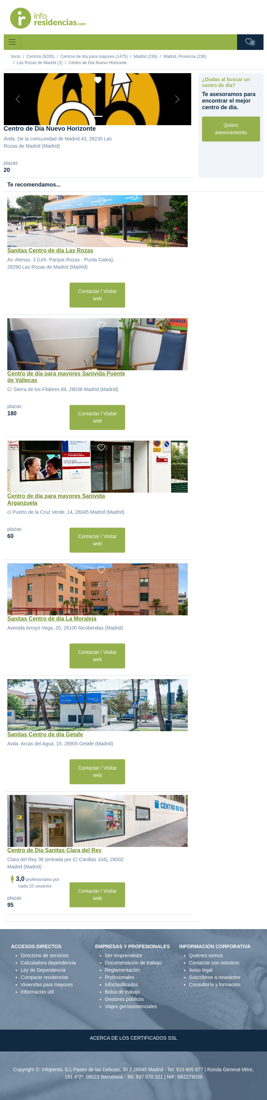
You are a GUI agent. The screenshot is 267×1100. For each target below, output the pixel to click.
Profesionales (120, 977)
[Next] (177, 99)
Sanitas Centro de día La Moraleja (51, 619)
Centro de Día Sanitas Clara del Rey (54, 850)
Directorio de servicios (45, 955)
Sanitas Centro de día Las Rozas (50, 250)
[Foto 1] (97, 116)
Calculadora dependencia (48, 962)
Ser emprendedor (124, 955)
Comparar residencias (44, 977)
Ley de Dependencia (43, 970)
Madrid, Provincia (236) (185, 56)
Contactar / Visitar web (97, 294)
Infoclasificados (121, 984)
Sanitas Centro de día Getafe (45, 734)
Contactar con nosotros (214, 962)
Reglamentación (122, 970)
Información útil (37, 992)
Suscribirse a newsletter (215, 977)
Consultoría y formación (215, 984)
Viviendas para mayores (47, 984)
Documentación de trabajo (133, 962)
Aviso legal (200, 970)
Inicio (16, 56)
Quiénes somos (206, 955)
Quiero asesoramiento (231, 128)
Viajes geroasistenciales (131, 1006)
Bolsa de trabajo (122, 992)
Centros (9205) (40, 56)
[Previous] (18, 99)
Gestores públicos (124, 999)
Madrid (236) (145, 56)
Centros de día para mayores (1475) (94, 56)
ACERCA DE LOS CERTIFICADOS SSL (133, 1038)
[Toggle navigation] (12, 42)
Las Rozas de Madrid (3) (39, 62)
